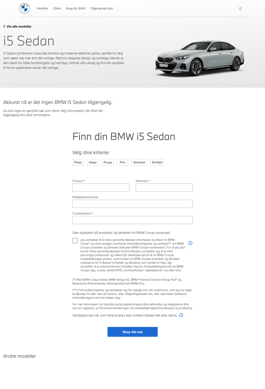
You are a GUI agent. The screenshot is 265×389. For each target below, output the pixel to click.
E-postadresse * (82, 213)
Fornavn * (78, 181)
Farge (108, 162)
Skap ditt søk (133, 332)
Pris (122, 162)
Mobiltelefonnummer (85, 197)
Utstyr (93, 162)
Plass (78, 162)
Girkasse (139, 162)
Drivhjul (157, 162)
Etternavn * (143, 181)
